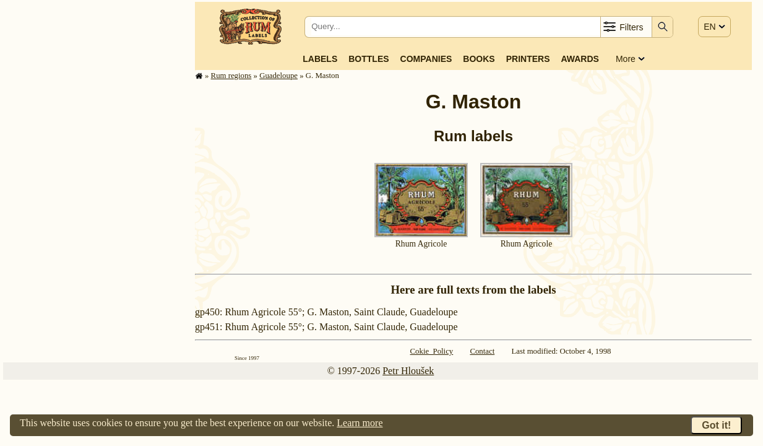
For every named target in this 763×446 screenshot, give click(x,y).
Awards (579, 59)
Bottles (368, 59)
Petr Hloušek (408, 370)
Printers (528, 59)
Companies (426, 59)
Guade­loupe (278, 75)
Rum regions (231, 75)
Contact (482, 351)
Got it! (716, 425)
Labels (320, 59)
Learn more (359, 423)
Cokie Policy (432, 351)
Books (478, 59)
